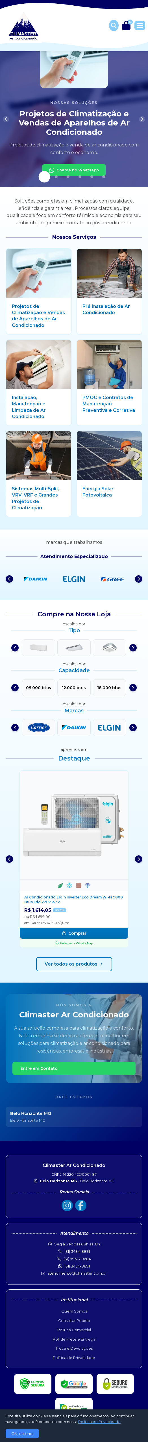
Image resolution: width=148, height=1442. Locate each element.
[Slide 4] (80, 177)
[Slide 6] (103, 177)
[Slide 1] (44, 177)
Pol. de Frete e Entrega (74, 1339)
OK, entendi (22, 1433)
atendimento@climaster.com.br (77, 1273)
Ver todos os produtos (74, 964)
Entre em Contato (39, 1068)
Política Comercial (74, 1330)
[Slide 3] (68, 177)
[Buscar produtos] (114, 25)
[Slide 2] (56, 177)
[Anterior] (6, 119)
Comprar (74, 933)
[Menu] (139, 25)
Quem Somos (74, 1311)
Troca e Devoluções (74, 1348)
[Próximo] (142, 119)
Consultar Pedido (74, 1320)
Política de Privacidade (74, 1357)
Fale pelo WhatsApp (74, 943)
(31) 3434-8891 (77, 1266)
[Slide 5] (92, 177)
